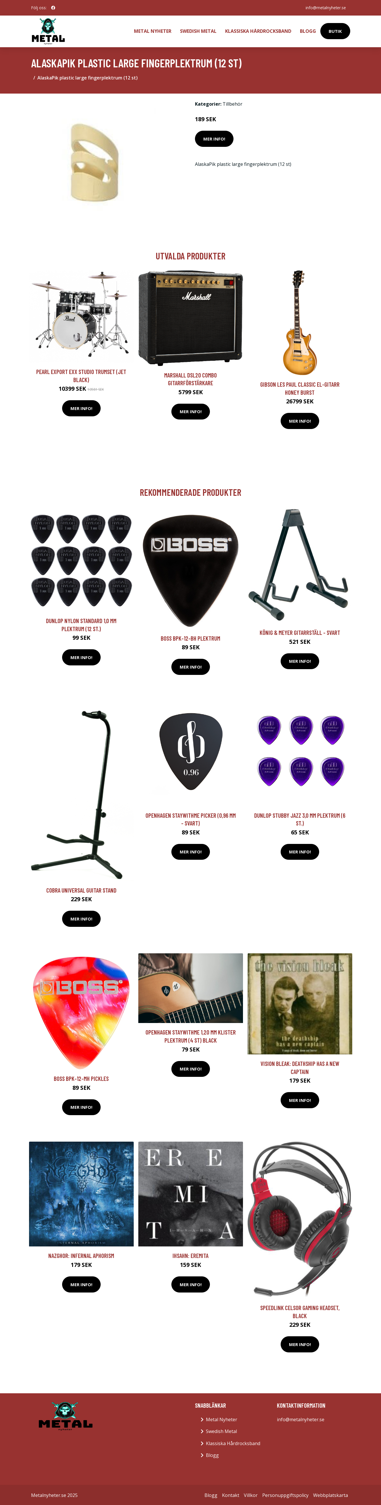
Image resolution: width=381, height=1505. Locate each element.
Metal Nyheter (152, 30)
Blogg (308, 30)
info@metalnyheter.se (325, 7)
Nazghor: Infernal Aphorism (81, 1254)
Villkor (251, 1494)
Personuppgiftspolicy (285, 1494)
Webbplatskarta (330, 1494)
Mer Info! (214, 138)
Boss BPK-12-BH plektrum (190, 637)
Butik (335, 30)
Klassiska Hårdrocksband (258, 30)
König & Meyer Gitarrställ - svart (300, 631)
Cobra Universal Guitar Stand (81, 889)
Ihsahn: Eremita (190, 1254)
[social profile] (53, 7)
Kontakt (230, 1494)
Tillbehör (232, 103)
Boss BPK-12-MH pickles (81, 1077)
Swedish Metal (198, 30)
